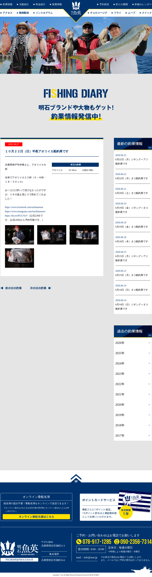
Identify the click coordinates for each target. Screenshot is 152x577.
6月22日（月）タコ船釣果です (131, 178)
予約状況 (104, 4)
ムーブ (131, 13)
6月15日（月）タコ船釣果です (131, 275)
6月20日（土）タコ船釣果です (131, 193)
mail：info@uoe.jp (86, 557)
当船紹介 (24, 4)
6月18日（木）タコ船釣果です (131, 241)
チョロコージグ (98, 13)
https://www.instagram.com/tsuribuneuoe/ (25, 211)
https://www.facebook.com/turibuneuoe (24, 207)
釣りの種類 (122, 4)
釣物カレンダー (143, 4)
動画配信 (24, 13)
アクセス (7, 13)
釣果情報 (7, 4)
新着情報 (57, 4)
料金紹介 (40, 4)
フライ (117, 13)
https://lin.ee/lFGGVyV (16, 215)
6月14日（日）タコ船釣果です (131, 289)
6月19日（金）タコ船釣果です (131, 226)
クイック (147, 13)
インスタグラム (44, 13)
